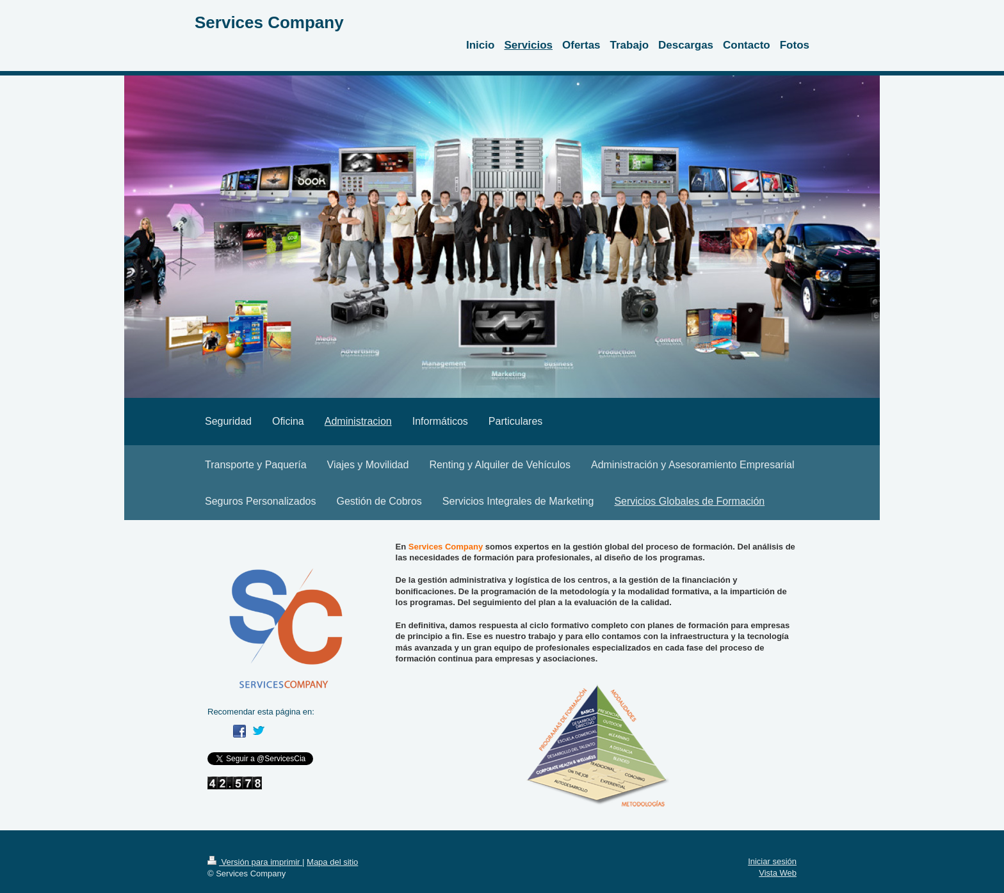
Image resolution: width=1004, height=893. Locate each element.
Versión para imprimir (254, 862)
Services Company (269, 22)
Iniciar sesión (772, 861)
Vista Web (778, 873)
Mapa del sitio (332, 862)
